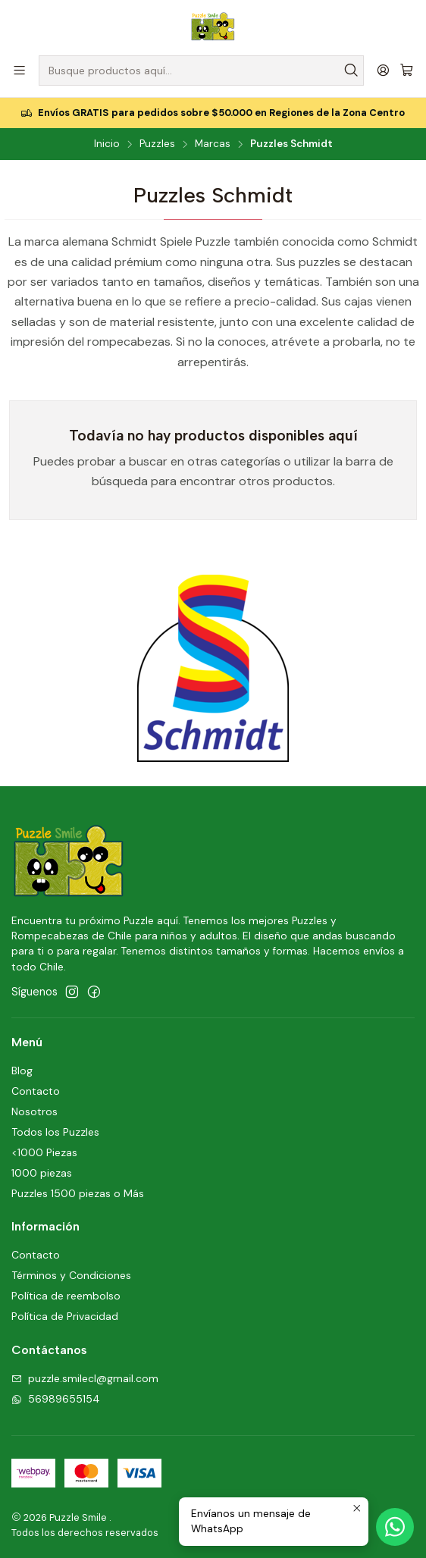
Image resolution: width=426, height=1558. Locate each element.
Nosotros (34, 1111)
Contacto (35, 1091)
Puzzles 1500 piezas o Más (77, 1193)
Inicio (107, 144)
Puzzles (157, 144)
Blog (22, 1070)
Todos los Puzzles (55, 1132)
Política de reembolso (66, 1296)
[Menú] (19, 70)
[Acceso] (383, 70)
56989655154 (55, 1399)
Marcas (212, 144)
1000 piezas (41, 1173)
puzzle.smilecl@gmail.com (84, 1378)
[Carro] (406, 70)
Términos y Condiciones (71, 1275)
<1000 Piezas (44, 1152)
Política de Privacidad (64, 1316)
